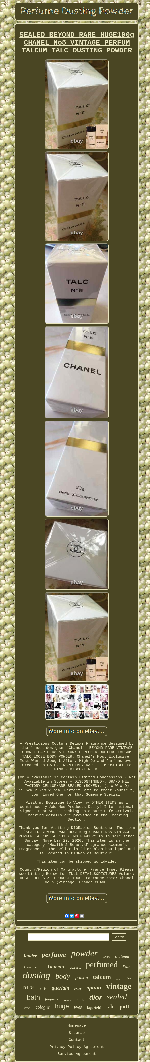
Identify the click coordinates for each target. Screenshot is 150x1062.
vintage (118, 986)
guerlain (60, 988)
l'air (126, 966)
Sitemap (77, 1033)
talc (110, 1006)
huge (62, 1006)
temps (106, 956)
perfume (54, 954)
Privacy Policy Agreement (76, 1047)
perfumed (102, 964)
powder (84, 953)
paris (42, 988)
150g (80, 999)
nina (128, 978)
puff (124, 1007)
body (62, 976)
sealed (117, 996)
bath (33, 997)
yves (78, 1007)
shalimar (122, 956)
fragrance (52, 999)
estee (78, 989)
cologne (43, 1007)
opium (94, 987)
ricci (27, 1008)
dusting (37, 975)
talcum (102, 977)
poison (81, 977)
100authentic (33, 967)
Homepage (77, 1026)
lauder (30, 955)
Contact (77, 1040)
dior (95, 997)
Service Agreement (76, 1054)
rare (28, 987)
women (67, 999)
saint (118, 979)
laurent (56, 967)
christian (75, 967)
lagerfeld (94, 1008)
